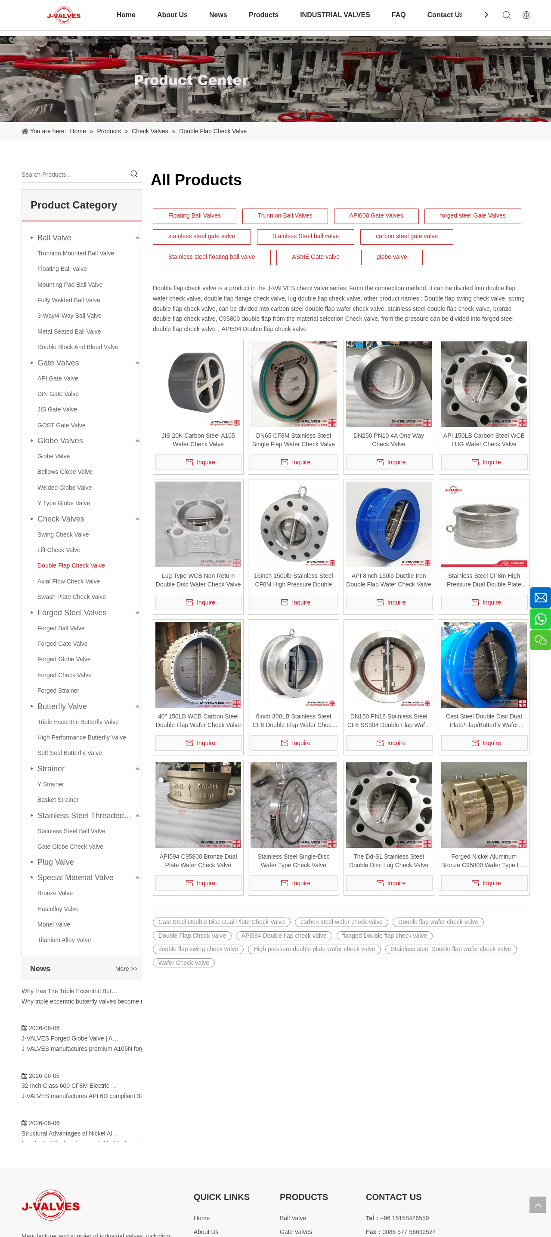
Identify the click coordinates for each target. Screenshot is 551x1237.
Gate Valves (58, 363)
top (537, 1205)
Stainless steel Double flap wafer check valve (451, 948)
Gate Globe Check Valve (70, 846)
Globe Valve (53, 456)
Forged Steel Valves (72, 612)
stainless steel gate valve (201, 236)
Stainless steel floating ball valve (211, 256)
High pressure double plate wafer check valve (314, 948)
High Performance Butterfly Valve (81, 737)
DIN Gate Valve (58, 393)
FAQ (399, 14)
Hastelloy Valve (57, 908)
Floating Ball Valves (194, 215)
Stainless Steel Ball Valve (71, 831)
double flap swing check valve (198, 948)
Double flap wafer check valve (438, 921)
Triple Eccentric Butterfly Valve (78, 721)
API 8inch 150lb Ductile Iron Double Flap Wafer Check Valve (388, 580)
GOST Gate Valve (61, 425)
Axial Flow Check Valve (68, 581)
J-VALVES (280, 288)
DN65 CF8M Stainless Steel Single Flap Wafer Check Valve (293, 440)
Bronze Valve (55, 893)
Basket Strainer (58, 799)
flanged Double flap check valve (384, 935)
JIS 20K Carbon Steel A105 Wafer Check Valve (198, 440)
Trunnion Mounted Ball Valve (75, 253)
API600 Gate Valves (376, 215)
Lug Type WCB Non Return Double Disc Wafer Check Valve (198, 580)
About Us (172, 14)
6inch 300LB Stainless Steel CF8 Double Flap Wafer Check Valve (293, 721)
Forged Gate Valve (62, 643)
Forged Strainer (58, 690)
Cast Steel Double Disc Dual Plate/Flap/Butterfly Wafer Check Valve (484, 721)
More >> (126, 969)
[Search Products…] (74, 174)
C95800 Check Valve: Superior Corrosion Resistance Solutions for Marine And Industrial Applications (70, 1104)
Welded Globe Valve (64, 487)
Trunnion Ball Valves (285, 215)
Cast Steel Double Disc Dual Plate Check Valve (221, 921)
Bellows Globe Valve (64, 471)
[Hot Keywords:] (134, 174)
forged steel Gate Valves (472, 215)
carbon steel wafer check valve (341, 921)
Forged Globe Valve (63, 659)
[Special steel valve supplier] (51, 1205)
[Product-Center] (275, 79)
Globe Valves (60, 440)
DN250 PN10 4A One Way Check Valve (388, 440)
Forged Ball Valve (60, 628)
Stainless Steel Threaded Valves (89, 815)
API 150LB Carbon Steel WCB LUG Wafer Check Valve (484, 440)
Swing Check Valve (63, 534)
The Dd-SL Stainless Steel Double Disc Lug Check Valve (388, 861)
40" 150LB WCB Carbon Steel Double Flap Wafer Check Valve (198, 720)
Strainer (51, 768)
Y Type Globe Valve (63, 503)
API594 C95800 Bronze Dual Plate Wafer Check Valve (198, 861)
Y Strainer (50, 784)
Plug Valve (55, 862)
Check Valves (60, 519)
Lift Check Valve (58, 549)
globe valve (392, 256)
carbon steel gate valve (407, 236)
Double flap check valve (185, 288)
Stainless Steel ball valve (305, 236)
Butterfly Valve (62, 706)
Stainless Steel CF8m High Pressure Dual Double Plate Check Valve (484, 580)
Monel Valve (53, 924)
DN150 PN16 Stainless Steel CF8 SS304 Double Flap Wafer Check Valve (388, 721)
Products (264, 14)
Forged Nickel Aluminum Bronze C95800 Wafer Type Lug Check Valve (484, 861)
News (218, 14)
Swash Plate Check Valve (71, 596)
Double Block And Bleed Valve (77, 347)
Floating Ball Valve (62, 268)
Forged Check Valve (64, 675)
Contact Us (445, 14)
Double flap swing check (456, 298)
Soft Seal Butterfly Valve (69, 752)
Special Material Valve (75, 877)
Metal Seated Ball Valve (69, 331)
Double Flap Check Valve (71, 565)
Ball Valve (54, 237)
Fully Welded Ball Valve (68, 300)
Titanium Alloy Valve (64, 939)
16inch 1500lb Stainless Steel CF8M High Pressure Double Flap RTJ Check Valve (293, 580)
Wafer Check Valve (183, 962)
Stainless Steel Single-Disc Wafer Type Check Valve (293, 861)
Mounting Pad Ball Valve (70, 284)
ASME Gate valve (316, 256)
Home (125, 14)
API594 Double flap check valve (264, 328)
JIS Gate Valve (57, 409)
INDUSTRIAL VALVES (335, 14)
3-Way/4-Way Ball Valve (69, 315)
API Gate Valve (57, 378)
